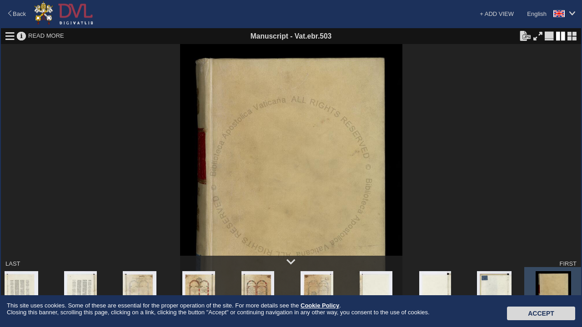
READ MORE (46, 35)
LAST (12, 263)
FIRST (568, 263)
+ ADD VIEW (497, 13)
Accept (541, 313)
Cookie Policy (320, 305)
